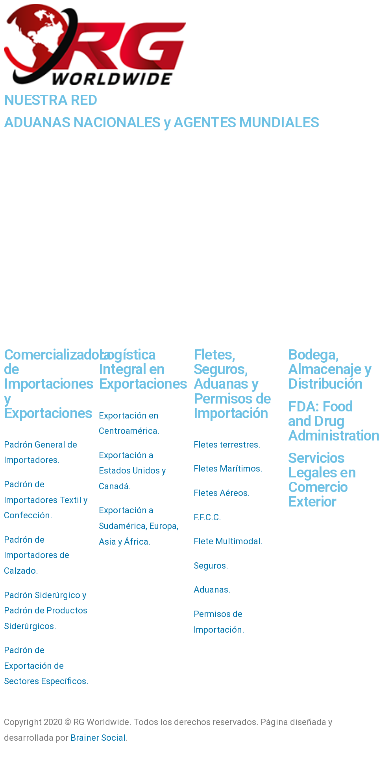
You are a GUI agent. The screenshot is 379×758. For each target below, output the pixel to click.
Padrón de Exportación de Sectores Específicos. (46, 665)
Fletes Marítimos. (228, 469)
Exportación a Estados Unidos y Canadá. (132, 470)
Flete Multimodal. (228, 541)
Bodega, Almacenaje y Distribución (329, 369)
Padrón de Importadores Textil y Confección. (45, 499)
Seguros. (211, 566)
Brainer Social (98, 738)
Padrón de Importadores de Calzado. (36, 555)
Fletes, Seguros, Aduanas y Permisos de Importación (232, 384)
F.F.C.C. (207, 517)
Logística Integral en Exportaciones (143, 369)
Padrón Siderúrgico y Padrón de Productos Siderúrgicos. (45, 610)
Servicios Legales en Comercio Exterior (322, 480)
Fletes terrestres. (227, 445)
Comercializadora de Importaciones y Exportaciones (57, 384)
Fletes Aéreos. (222, 493)
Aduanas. (212, 590)
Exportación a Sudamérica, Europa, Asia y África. (138, 525)
